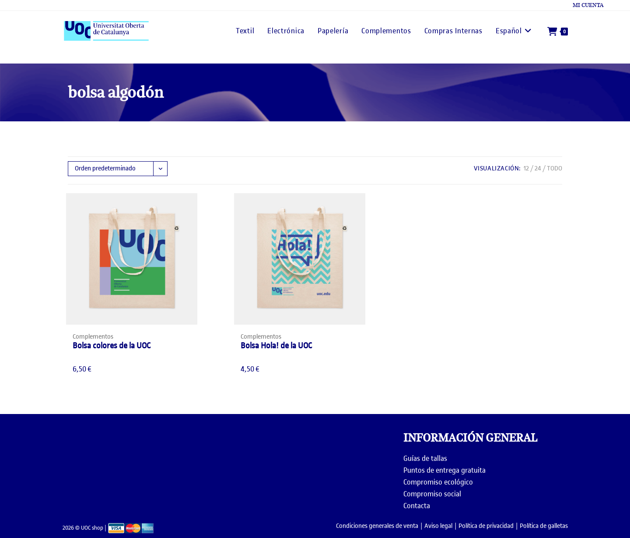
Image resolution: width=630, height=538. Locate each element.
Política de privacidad (486, 526)
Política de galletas (544, 526)
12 (526, 168)
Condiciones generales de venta (377, 526)
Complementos (93, 337)
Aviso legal (438, 526)
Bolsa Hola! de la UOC (276, 345)
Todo (554, 168)
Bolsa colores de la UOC (111, 345)
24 (538, 168)
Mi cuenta (588, 5)
